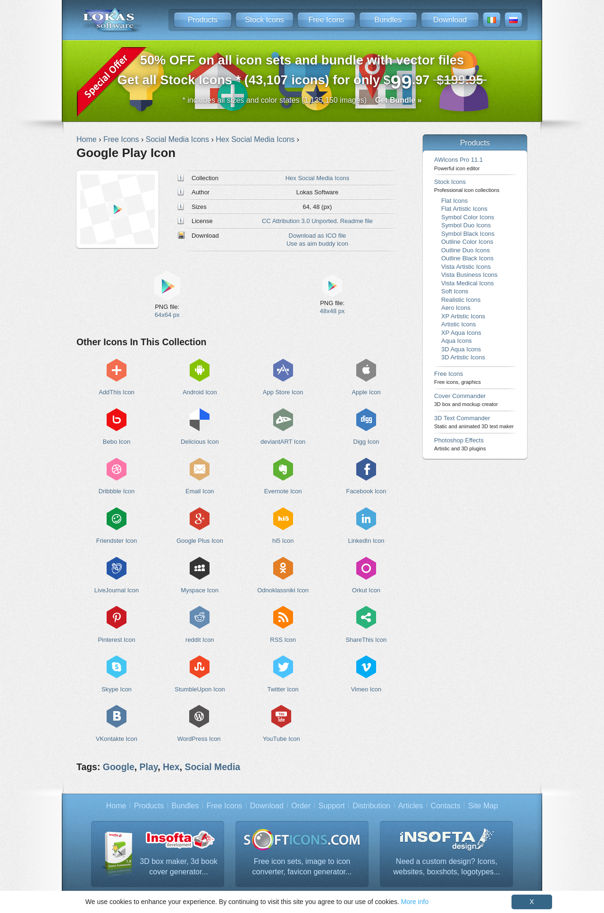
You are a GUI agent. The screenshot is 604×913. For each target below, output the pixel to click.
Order (300, 806)
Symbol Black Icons (468, 233)
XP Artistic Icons (463, 316)
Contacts (446, 806)
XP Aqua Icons (461, 332)
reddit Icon (199, 639)
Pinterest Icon (116, 639)
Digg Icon (366, 441)
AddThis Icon (116, 392)
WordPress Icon (199, 738)
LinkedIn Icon (366, 540)
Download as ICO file (317, 235)
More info (414, 901)
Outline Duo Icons (465, 250)
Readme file (356, 220)
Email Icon (199, 491)
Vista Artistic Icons (466, 266)
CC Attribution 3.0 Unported (299, 220)
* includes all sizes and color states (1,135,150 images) (302, 100)
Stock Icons (264, 20)
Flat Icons (454, 200)
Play (149, 767)
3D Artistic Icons (463, 357)
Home (116, 806)
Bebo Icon (116, 441)
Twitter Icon (283, 689)
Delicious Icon (200, 441)
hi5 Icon (283, 540)
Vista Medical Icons (467, 283)
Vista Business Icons (469, 274)
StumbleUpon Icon (200, 689)
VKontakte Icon (116, 738)
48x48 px (332, 311)
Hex (171, 767)
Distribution (371, 806)
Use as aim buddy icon (317, 243)
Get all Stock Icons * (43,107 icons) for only (302, 73)
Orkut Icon (366, 590)
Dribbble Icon (116, 491)
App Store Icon (283, 392)
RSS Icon (283, 639)
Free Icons (326, 20)
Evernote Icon (283, 491)
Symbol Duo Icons (466, 225)
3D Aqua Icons (461, 349)
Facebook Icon (366, 491)
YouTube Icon (281, 738)
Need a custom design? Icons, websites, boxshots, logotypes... (447, 866)
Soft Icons (455, 291)
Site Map (483, 806)
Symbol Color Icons (467, 217)
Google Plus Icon (199, 540)
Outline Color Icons (467, 241)
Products (203, 20)
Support (332, 806)
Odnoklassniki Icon (283, 590)
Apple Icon (366, 392)
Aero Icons (455, 307)
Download (450, 20)
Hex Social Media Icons (317, 178)
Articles (410, 806)
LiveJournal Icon (116, 590)
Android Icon (200, 392)
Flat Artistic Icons (464, 208)
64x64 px (167, 314)
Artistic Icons (458, 324)
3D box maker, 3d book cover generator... (179, 866)
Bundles (388, 20)
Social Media (212, 767)
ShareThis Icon (365, 639)
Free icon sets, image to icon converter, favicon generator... (302, 866)
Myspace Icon (199, 590)
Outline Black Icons (467, 258)
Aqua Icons (456, 340)
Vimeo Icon (366, 689)
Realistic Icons (461, 299)
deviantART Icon (282, 441)
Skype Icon (116, 689)
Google (118, 767)
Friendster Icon (116, 540)
